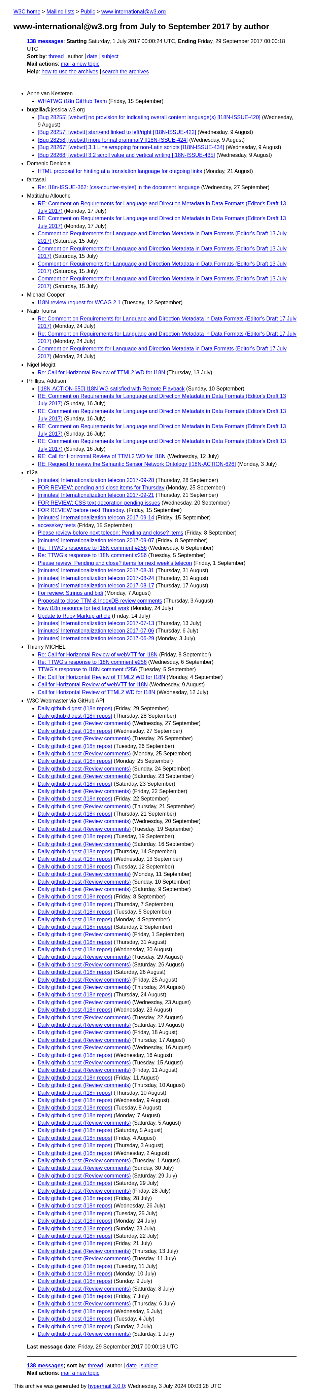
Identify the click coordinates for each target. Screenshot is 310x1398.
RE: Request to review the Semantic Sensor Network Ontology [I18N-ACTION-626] (137, 464)
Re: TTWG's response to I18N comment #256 (92, 548)
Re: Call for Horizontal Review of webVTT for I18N (98, 654)
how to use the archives (70, 71)
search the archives (125, 71)
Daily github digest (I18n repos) (75, 708)
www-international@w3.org (133, 11)
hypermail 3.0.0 (106, 1386)
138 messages (45, 41)
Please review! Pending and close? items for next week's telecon (115, 563)
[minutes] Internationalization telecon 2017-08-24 (96, 578)
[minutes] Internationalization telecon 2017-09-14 (96, 517)
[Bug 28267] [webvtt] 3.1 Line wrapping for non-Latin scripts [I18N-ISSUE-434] (131, 147)
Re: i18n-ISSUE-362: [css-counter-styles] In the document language (119, 187)
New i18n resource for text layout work (83, 608)
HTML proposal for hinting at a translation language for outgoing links (120, 171)
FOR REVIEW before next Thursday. (81, 510)
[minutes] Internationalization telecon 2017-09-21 (96, 495)
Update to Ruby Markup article (74, 616)
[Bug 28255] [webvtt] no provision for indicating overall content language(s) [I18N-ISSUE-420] (149, 117)
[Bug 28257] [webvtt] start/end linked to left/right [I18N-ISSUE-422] (117, 132)
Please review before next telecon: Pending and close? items (110, 533)
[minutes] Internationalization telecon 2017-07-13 (96, 623)
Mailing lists (60, 11)
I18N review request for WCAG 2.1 (79, 302)
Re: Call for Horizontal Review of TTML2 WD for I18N (101, 372)
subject (109, 56)
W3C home (26, 11)
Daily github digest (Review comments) (84, 723)
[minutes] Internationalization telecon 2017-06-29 (96, 638)
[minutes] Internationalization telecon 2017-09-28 (96, 480)
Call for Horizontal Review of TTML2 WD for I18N (96, 692)
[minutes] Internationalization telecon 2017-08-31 (96, 570)
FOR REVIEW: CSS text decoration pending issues (99, 503)
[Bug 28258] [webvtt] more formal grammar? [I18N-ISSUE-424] (113, 140)
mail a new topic (80, 64)
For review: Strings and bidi (70, 593)
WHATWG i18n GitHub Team (72, 101)
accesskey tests (57, 525)
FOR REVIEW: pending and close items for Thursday (101, 487)
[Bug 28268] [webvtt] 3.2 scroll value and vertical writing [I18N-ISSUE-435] (126, 155)
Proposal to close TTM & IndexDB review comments (100, 601)
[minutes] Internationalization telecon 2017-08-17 (96, 585)
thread (56, 56)
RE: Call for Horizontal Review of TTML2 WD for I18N (102, 456)
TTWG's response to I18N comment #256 (87, 669)
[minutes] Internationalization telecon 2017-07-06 (96, 631)
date (92, 56)
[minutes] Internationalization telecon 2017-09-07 (96, 540)
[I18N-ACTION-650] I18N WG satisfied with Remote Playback (111, 388)
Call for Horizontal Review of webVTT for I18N (93, 684)
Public (87, 11)
